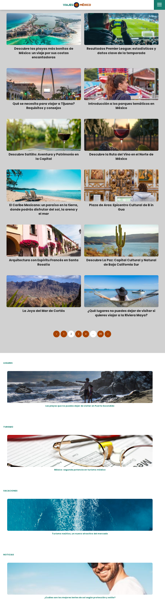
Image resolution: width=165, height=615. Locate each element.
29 (100, 334)
